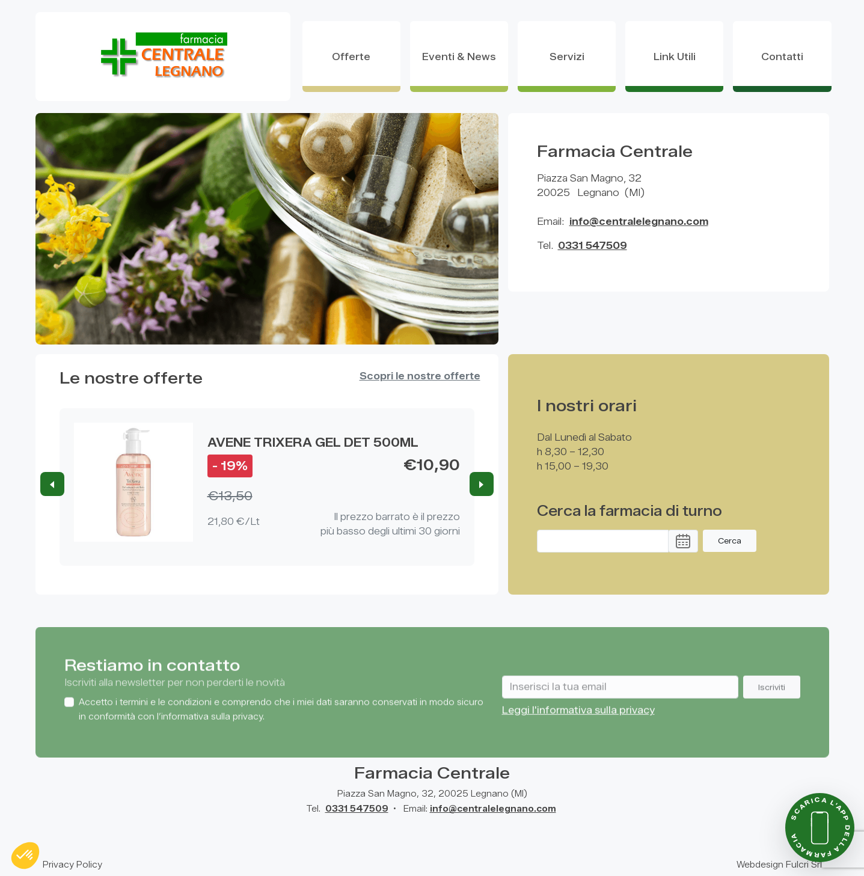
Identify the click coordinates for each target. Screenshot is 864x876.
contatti (782, 57)
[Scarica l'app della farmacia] (819, 827)
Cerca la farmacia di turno (629, 511)
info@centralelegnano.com (638, 221)
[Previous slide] (52, 484)
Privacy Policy (72, 865)
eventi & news (459, 57)
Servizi (567, 57)
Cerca (729, 540)
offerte (351, 57)
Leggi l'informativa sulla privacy (578, 727)
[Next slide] (481, 484)
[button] (683, 541)
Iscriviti (771, 703)
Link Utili (675, 57)
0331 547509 (592, 245)
